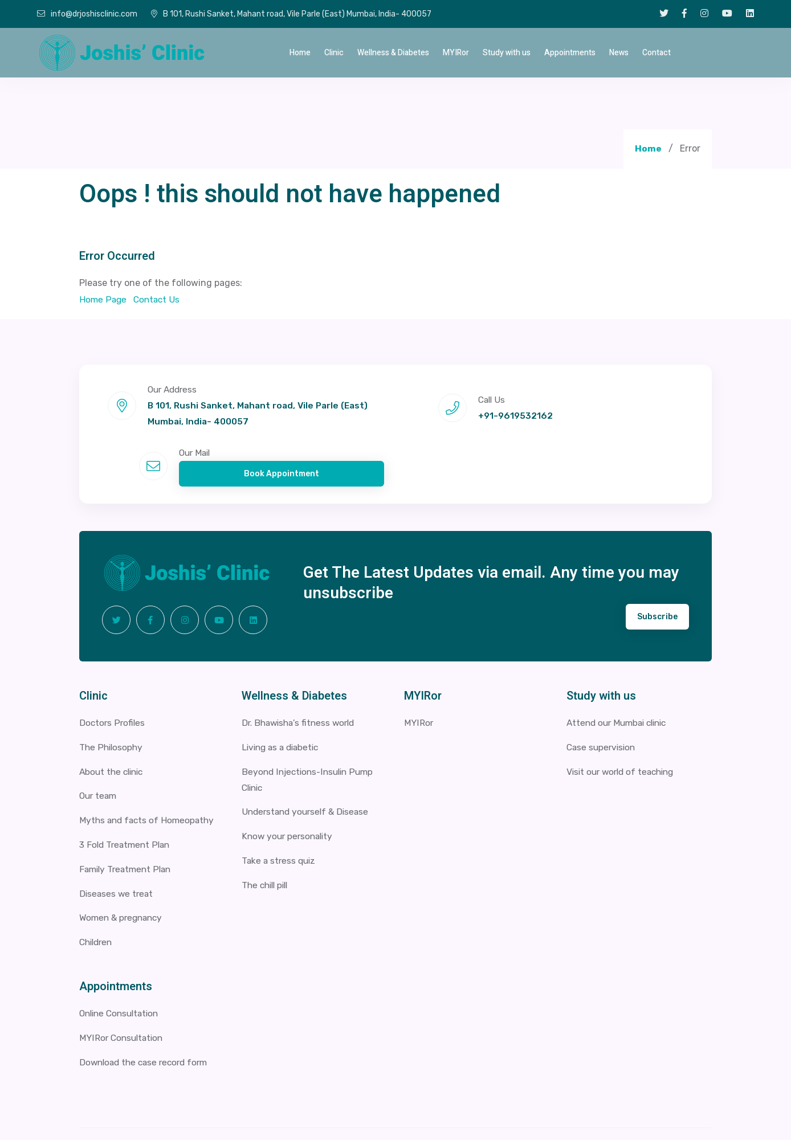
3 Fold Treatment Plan (126, 805)
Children (97, 903)
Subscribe (657, 578)
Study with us (507, 53)
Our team (99, 756)
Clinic (334, 53)
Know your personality (289, 797)
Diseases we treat (117, 854)
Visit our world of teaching (623, 732)
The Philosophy (112, 707)
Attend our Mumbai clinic (620, 684)
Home (300, 53)
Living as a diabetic (283, 707)
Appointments (570, 53)
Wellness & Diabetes (393, 53)
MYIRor (456, 53)
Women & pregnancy (123, 878)
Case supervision (602, 707)
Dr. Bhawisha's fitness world (301, 684)
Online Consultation (122, 974)
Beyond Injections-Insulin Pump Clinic (311, 740)
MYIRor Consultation (122, 998)
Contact (656, 53)
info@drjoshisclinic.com (87, 14)
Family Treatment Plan (127, 829)
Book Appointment (628, 423)
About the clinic (113, 732)
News (619, 53)
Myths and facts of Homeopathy (149, 781)
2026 (173, 1114)
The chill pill (267, 846)
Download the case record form (147, 1023)
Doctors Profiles (112, 684)
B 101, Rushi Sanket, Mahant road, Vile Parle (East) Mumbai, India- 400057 (291, 14)
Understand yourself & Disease (308, 773)
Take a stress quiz (280, 821)
